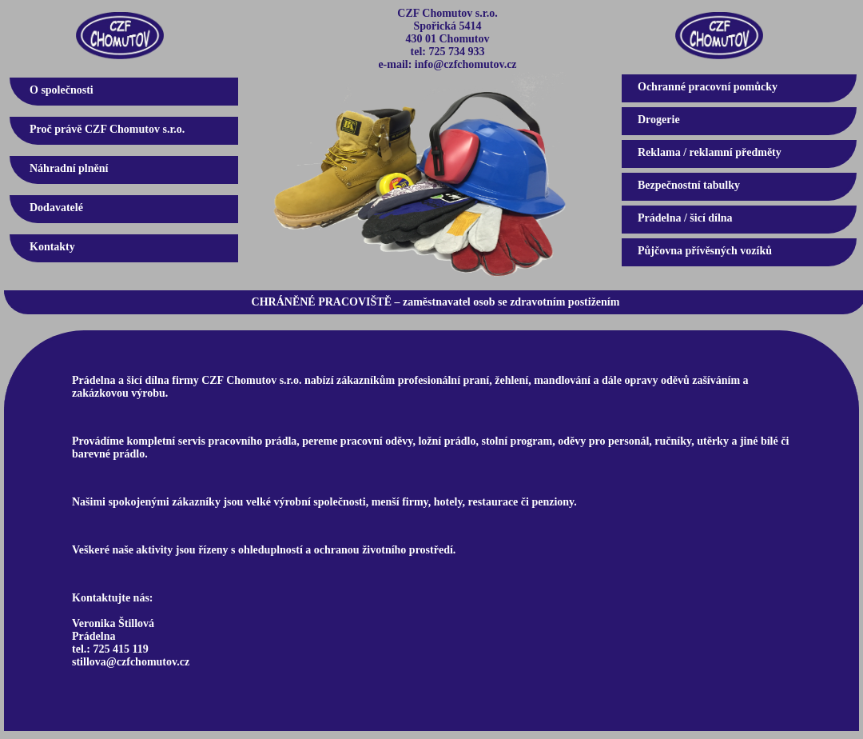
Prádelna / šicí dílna (685, 218)
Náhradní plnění (69, 168)
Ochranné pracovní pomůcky (707, 87)
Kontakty (52, 247)
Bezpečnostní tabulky (689, 185)
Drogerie (659, 120)
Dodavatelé (56, 208)
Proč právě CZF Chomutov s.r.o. (107, 129)
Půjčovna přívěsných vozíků (705, 251)
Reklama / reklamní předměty (709, 152)
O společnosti (61, 90)
